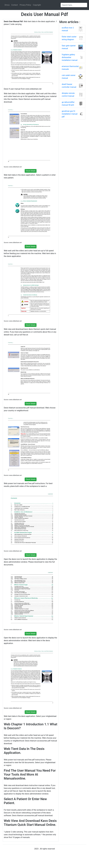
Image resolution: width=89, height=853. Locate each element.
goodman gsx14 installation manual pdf (69, 114)
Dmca (7, 5)
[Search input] (74, 5)
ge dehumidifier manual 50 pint (68, 103)
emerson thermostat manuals (70, 67)
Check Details (31, 171)
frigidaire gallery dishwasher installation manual (69, 57)
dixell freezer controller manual (69, 85)
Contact (14, 5)
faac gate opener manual (69, 47)
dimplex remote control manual (68, 94)
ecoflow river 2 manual (68, 29)
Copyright (37, 5)
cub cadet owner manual (68, 76)
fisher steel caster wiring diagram (69, 38)
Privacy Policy (25, 5)
